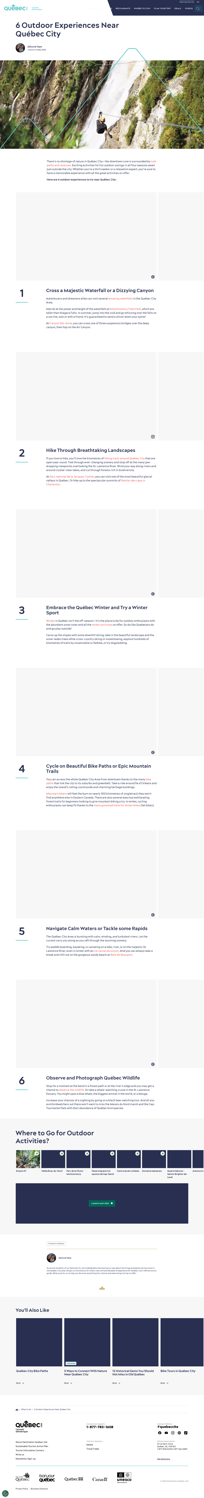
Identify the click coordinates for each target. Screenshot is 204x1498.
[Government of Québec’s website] (74, 1479)
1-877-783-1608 (99, 1427)
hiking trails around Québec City (124, 458)
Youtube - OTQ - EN (166, 1432)
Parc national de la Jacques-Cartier (72, 476)
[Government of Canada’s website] (100, 1479)
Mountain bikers (56, 793)
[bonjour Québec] (47, 1478)
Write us (20, 1454)
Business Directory (39, 1489)
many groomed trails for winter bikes (117, 805)
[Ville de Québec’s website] (23, 1476)
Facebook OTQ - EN (159, 1432)
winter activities (102, 624)
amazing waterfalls (120, 298)
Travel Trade (92, 1449)
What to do (105, 8)
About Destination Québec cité (31, 1442)
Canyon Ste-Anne (61, 323)
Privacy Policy (22, 1489)
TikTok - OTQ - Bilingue (185, 1432)
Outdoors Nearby (56, 1243)
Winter (50, 620)
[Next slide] (196, 1159)
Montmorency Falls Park (125, 309)
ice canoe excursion (106, 950)
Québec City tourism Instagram (172, 1432)
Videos (189, 8)
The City (90, 8)
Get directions (163, 1459)
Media (89, 1444)
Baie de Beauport (121, 954)
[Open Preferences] (5, 1493)
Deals (177, 8)
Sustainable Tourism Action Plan (32, 1446)
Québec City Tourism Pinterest (179, 1432)
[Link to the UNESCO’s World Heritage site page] (124, 1478)
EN (198, 2)
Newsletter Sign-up (26, 1458)
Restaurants (123, 8)
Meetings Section (187, 2)
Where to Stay (142, 8)
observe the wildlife (71, 1089)
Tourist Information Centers (30, 1450)
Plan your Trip (162, 8)
